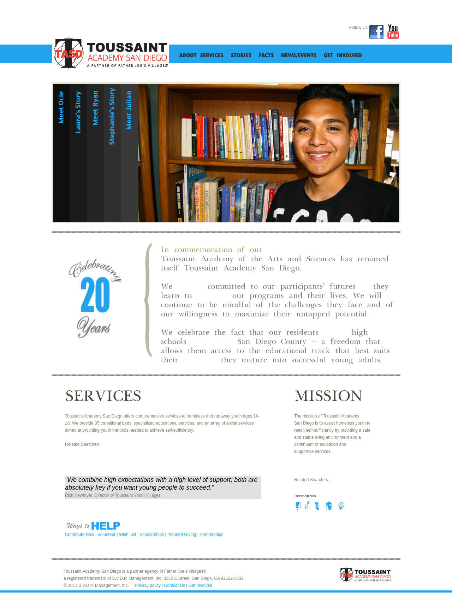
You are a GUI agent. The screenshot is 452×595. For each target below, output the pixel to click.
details (61, 210)
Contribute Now (80, 534)
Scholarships (152, 534)
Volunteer (107, 534)
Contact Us (175, 585)
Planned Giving (182, 534)
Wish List (128, 534)
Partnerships (211, 534)
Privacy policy (148, 585)
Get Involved (200, 585)
